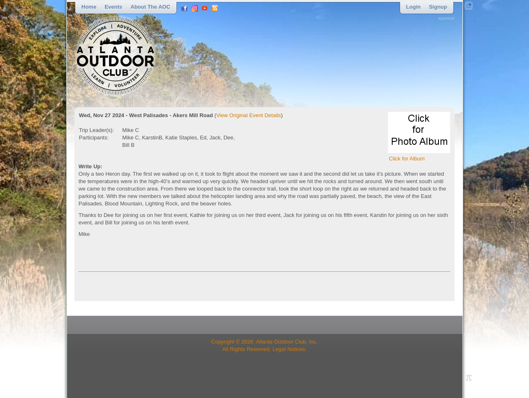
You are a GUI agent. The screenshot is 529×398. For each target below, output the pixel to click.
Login (413, 7)
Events (113, 7)
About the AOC (150, 7)
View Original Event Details (248, 115)
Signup (438, 7)
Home (88, 7)
